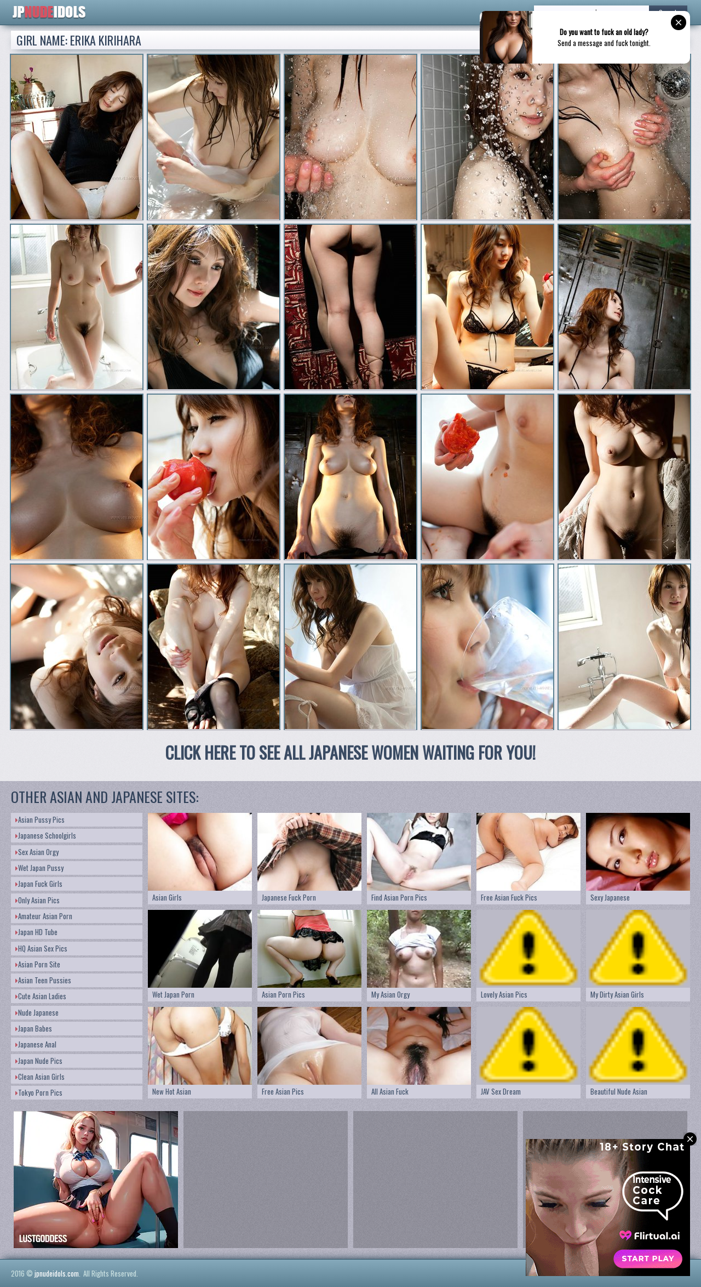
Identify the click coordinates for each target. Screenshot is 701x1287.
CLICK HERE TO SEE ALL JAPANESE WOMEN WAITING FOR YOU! (350, 752)
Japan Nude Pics (38, 1060)
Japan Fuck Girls (38, 883)
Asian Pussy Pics (40, 819)
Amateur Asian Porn (43, 915)
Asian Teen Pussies (43, 980)
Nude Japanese (37, 1012)
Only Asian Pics (37, 900)
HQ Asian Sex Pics (41, 948)
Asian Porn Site (37, 964)
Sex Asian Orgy (37, 851)
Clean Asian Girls (40, 1076)
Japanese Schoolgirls (45, 835)
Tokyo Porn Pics (38, 1092)
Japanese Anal (35, 1044)
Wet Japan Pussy (39, 867)
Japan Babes (33, 1028)
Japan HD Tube (36, 931)
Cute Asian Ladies (40, 995)
